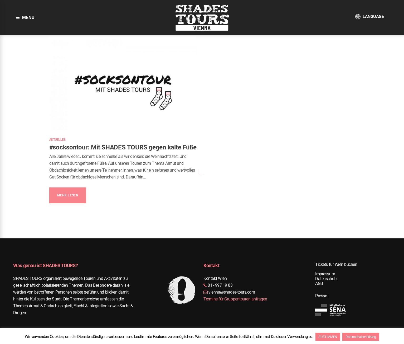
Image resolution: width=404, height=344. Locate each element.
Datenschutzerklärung (360, 337)
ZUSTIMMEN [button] (328, 337)
